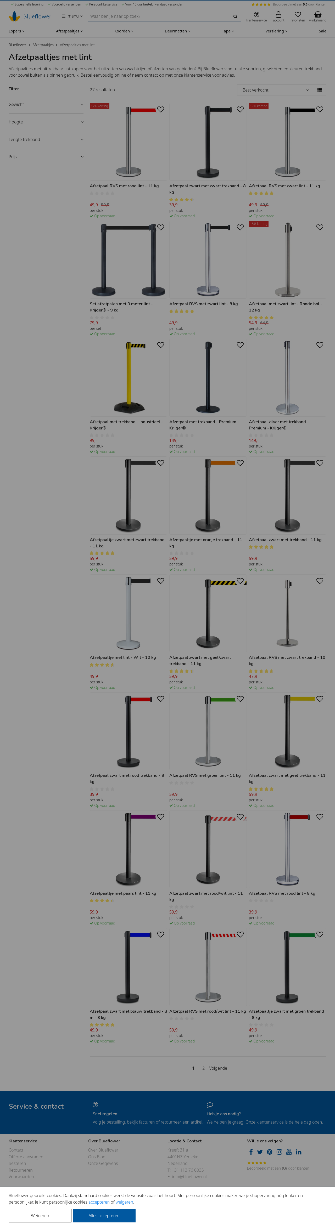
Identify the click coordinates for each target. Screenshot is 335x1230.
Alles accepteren (104, 1215)
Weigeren (40, 1215)
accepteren (99, 1202)
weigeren (124, 1202)
